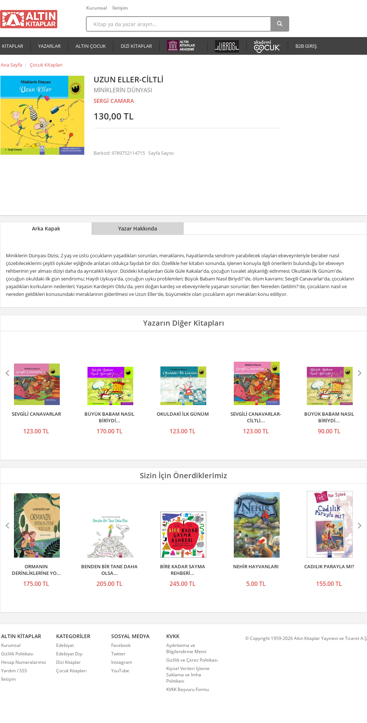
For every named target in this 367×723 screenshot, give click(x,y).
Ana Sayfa (11, 64)
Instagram (121, 662)
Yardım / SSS (14, 670)
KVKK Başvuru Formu (187, 689)
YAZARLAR (49, 46)
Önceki (8, 373)
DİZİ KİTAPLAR (136, 46)
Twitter (118, 654)
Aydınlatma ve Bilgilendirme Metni (186, 648)
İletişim (120, 8)
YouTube (120, 670)
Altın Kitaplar (28, 19)
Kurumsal (96, 8)
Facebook (121, 645)
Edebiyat (65, 645)
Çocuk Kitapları (46, 64)
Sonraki (359, 373)
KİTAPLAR (12, 46)
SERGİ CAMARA (114, 100)
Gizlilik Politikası (17, 654)
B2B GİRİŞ (306, 46)
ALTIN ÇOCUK (91, 46)
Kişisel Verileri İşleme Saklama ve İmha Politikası (188, 674)
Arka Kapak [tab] (46, 228)
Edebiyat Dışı (69, 654)
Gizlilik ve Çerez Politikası (192, 660)
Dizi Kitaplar (68, 662)
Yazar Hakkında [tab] (137, 228)
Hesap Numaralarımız (23, 662)
